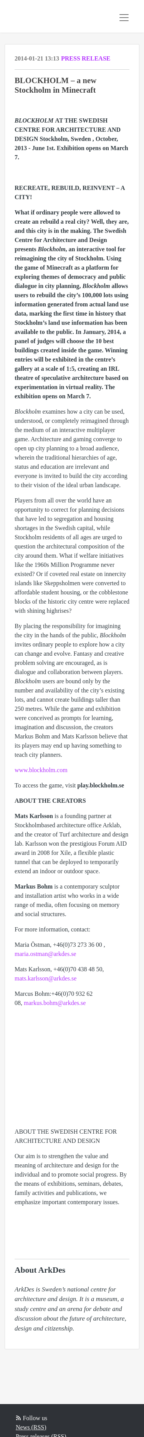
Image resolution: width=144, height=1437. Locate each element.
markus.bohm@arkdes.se (55, 1003)
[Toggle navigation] (124, 17)
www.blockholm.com (41, 770)
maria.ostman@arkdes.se (45, 954)
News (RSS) (31, 1427)
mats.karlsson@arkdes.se (45, 978)
